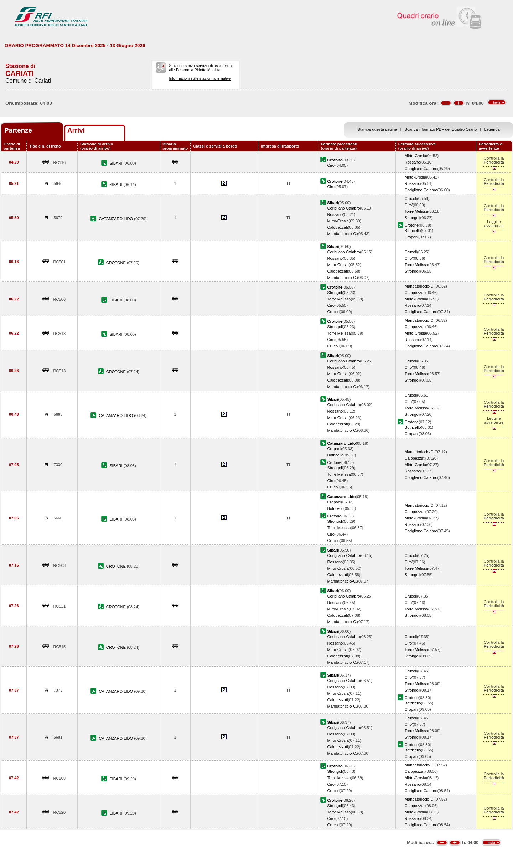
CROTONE (116, 262)
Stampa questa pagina (377, 129)
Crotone (412, 225)
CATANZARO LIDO (116, 219)
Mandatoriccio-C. (342, 234)
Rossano (412, 162)
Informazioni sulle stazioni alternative (200, 78)
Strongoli (412, 218)
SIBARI (116, 163)
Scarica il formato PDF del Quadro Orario (441, 129)
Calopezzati (337, 227)
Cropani (412, 237)
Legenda (492, 129)
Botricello (413, 230)
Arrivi (76, 130)
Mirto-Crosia (415, 156)
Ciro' (331, 165)
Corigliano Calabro (421, 168)
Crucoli (411, 198)
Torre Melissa (416, 211)
